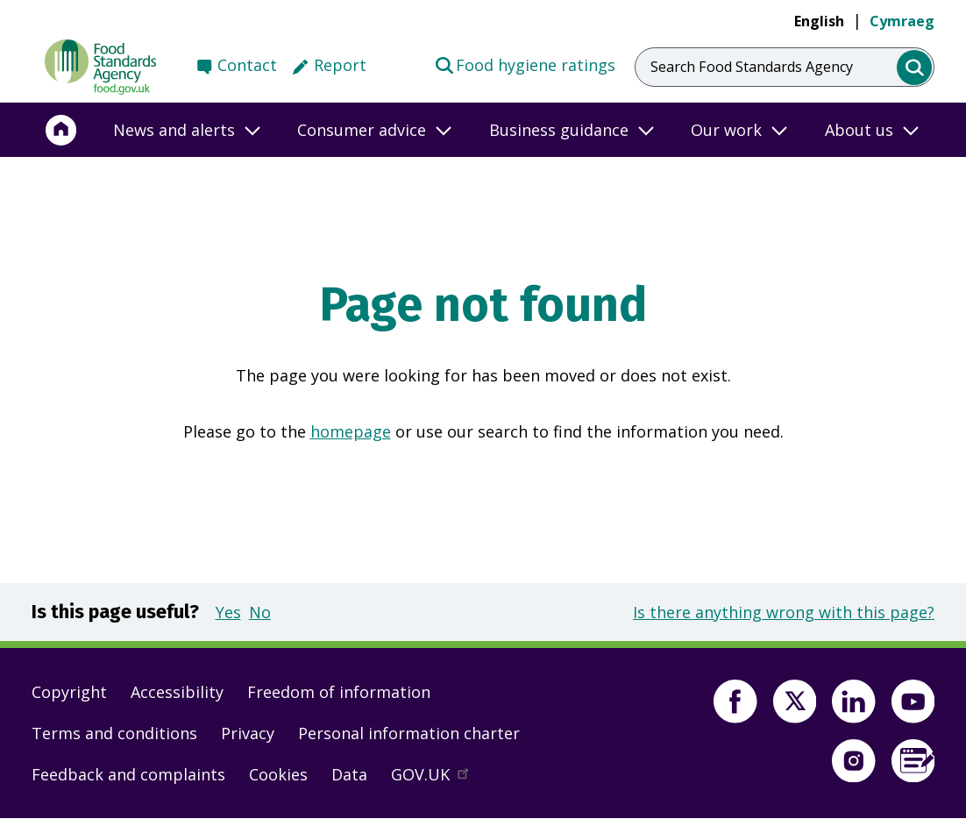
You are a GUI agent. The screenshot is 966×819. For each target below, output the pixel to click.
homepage (350, 431)
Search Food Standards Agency (751, 66)
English (819, 21)
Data (349, 774)
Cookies (278, 774)
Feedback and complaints (128, 774)
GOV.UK (437, 778)
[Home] (61, 130)
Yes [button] (228, 612)
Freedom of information (338, 691)
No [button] (260, 612)
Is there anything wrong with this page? (783, 612)
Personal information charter (409, 733)
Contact (247, 64)
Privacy (247, 733)
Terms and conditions (114, 733)
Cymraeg (902, 21)
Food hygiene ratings (524, 64)
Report (340, 64)
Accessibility (177, 691)
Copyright (69, 691)
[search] (915, 68)
